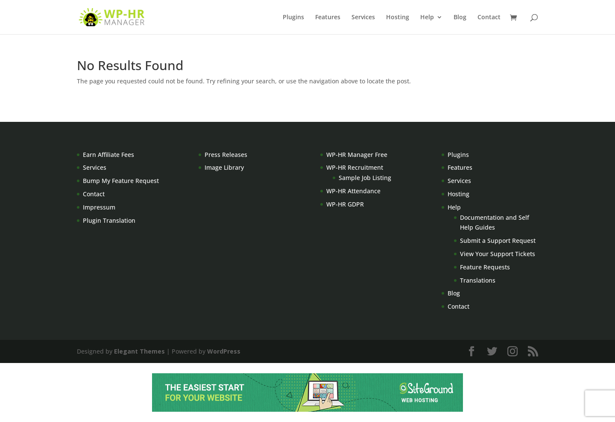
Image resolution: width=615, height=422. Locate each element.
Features (327, 17)
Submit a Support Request (498, 240)
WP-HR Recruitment (354, 167)
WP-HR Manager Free (356, 155)
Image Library (224, 167)
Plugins (293, 17)
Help (427, 17)
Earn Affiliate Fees (108, 155)
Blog (460, 17)
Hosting (397, 17)
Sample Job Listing (365, 178)
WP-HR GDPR (345, 204)
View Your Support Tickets (497, 254)
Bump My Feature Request (121, 181)
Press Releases (226, 155)
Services (363, 17)
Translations (477, 280)
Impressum (99, 207)
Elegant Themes (139, 351)
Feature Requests (485, 267)
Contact (489, 17)
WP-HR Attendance (353, 191)
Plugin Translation (109, 220)
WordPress (223, 351)
